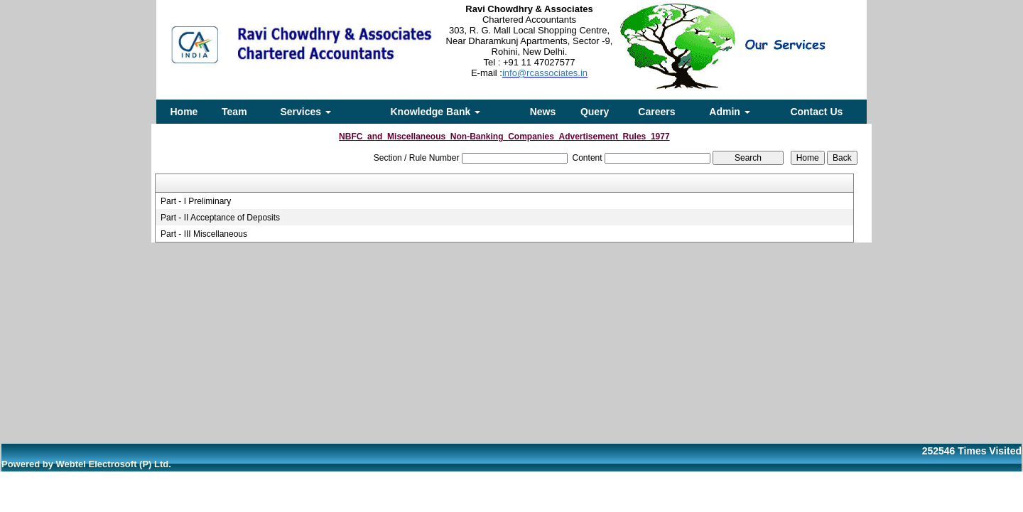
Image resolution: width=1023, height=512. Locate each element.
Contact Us (816, 111)
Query (594, 111)
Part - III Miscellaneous (204, 234)
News (543, 111)
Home (184, 111)
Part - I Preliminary (196, 201)
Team (234, 111)
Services (305, 111)
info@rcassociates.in (545, 73)
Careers (656, 111)
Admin (729, 111)
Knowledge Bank (435, 111)
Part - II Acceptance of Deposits (220, 218)
